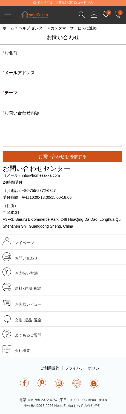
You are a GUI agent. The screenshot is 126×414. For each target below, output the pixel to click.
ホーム (8, 28)
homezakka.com (38, 16)
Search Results (82, 15)
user (94, 15)
